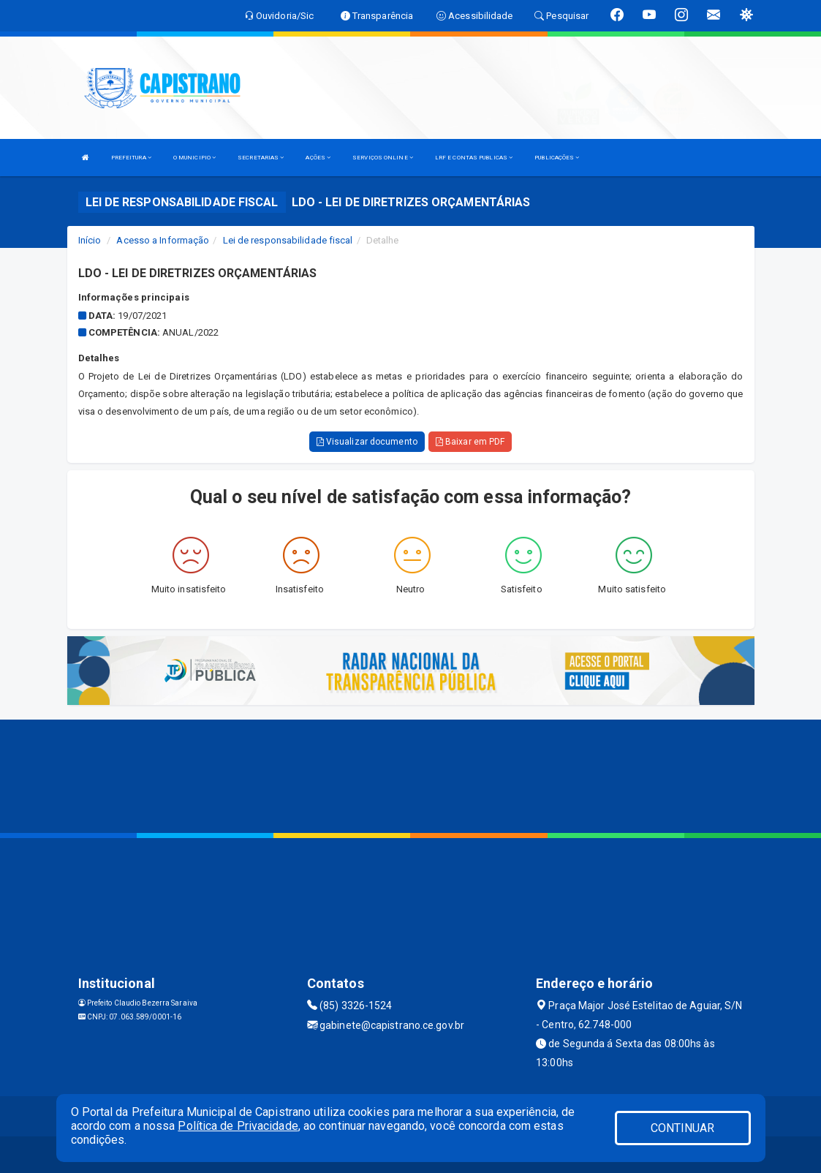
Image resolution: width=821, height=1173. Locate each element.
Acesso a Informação (162, 240)
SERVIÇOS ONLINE (382, 157)
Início (90, 240)
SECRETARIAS (261, 157)
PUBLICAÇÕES (556, 157)
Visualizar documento (367, 442)
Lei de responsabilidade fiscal (288, 240)
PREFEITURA (131, 157)
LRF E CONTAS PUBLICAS (473, 157)
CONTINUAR (683, 1128)
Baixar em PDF (470, 442)
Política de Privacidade (238, 1126)
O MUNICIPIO (194, 157)
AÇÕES (318, 157)
